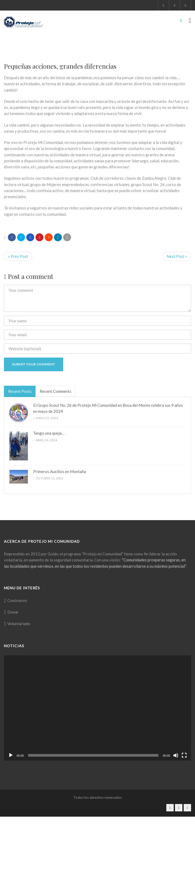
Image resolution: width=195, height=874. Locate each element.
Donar (13, 612)
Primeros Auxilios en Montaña (59, 471)
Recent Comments (55, 391)
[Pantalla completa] (184, 755)
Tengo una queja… (48, 433)
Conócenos (17, 600)
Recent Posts (20, 391)
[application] (97, 708)
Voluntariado (18, 623)
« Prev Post (18, 256)
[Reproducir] (10, 755)
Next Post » (177, 256)
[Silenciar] (175, 755)
